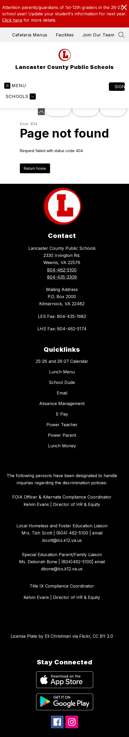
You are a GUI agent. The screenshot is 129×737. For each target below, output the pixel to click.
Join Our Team (98, 34)
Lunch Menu (62, 371)
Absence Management (61, 403)
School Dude (62, 382)
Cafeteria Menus (29, 34)
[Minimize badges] (41, 111)
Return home (35, 168)
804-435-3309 (62, 277)
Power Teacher (62, 424)
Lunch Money (62, 445)
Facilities (65, 34)
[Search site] (121, 35)
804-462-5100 (62, 270)
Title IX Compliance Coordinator (62, 586)
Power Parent (62, 435)
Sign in (119, 86)
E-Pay (62, 414)
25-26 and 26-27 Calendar (62, 361)
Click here (12, 20)
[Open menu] (15, 85)
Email (62, 393)
